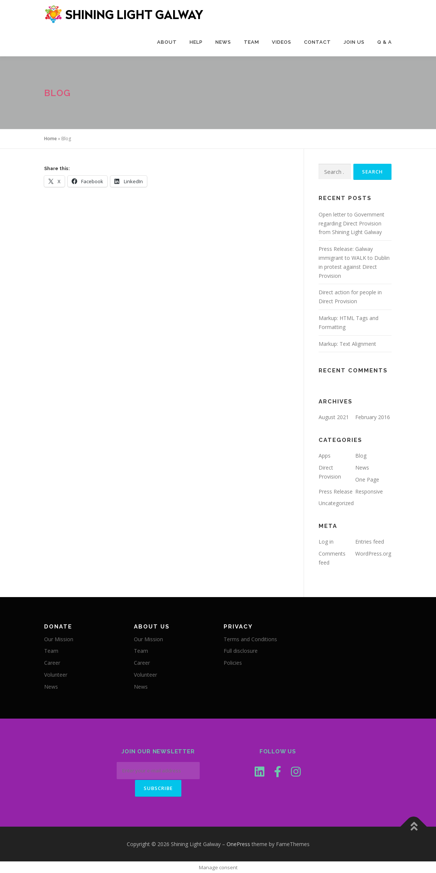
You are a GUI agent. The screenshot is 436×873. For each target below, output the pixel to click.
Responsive (369, 491)
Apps (325, 455)
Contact (317, 42)
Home (50, 138)
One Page (367, 479)
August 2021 (334, 417)
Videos (281, 42)
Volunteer (55, 674)
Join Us (354, 42)
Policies (233, 662)
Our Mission (58, 639)
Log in (326, 541)
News (223, 42)
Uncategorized (336, 503)
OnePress (238, 843)
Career (52, 662)
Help (196, 42)
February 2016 (372, 417)
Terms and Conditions (250, 639)
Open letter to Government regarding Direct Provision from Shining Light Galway (351, 223)
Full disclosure (241, 650)
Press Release (336, 491)
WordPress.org (373, 553)
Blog (360, 455)
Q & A (384, 42)
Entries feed (369, 541)
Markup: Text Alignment (347, 343)
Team (251, 42)
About (167, 42)
